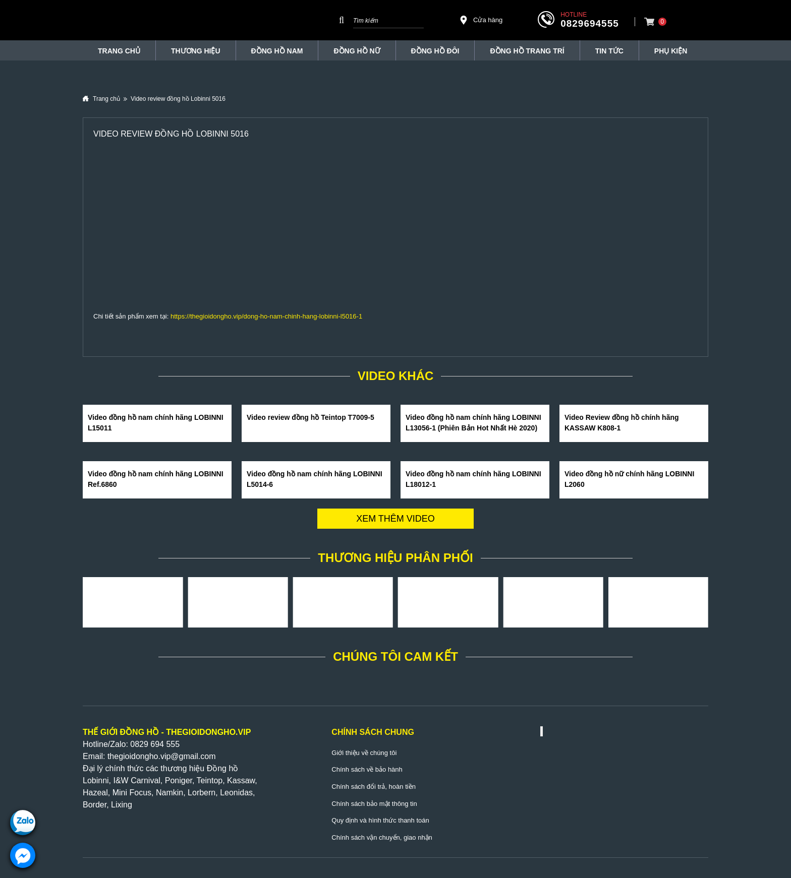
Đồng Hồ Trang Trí (527, 51)
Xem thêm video (395, 519)
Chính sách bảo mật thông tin (374, 803)
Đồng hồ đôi (435, 51)
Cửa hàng (480, 20)
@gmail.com (193, 756)
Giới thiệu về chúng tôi (364, 753)
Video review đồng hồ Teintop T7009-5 (310, 417)
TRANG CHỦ (119, 51)
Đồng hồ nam (277, 51)
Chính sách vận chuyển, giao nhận (381, 837)
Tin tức (609, 51)
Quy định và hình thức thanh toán (380, 820)
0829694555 (589, 23)
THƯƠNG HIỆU (195, 51)
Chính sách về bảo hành (366, 769)
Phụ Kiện (670, 51)
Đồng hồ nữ (356, 51)
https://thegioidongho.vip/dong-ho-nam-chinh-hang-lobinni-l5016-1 (266, 316)
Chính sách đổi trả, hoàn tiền (373, 786)
